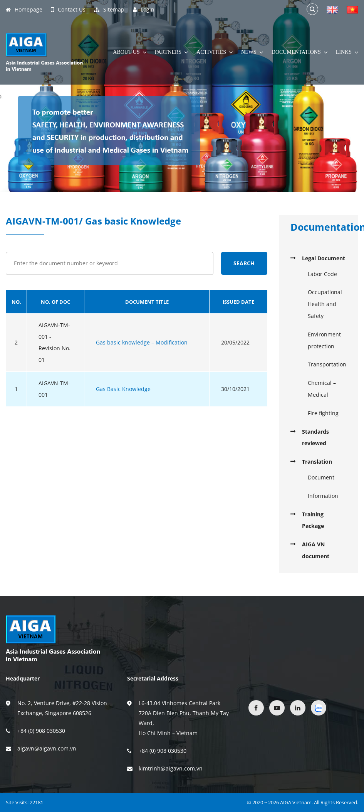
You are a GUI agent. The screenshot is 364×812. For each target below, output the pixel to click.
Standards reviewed (315, 437)
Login (143, 9)
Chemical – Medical (322, 388)
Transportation (327, 364)
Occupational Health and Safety (325, 303)
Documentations (299, 52)
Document (321, 477)
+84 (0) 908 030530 (41, 730)
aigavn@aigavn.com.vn (46, 748)
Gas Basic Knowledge (123, 389)
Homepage (24, 9)
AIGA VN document (315, 550)
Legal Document (323, 258)
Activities (214, 52)
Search (244, 263)
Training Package (313, 520)
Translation (317, 461)
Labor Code (322, 274)
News (252, 52)
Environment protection (324, 340)
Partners (171, 52)
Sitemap (109, 9)
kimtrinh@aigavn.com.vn (171, 768)
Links (347, 52)
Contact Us (68, 9)
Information (323, 495)
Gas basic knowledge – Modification (142, 342)
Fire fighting (323, 413)
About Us (129, 52)
